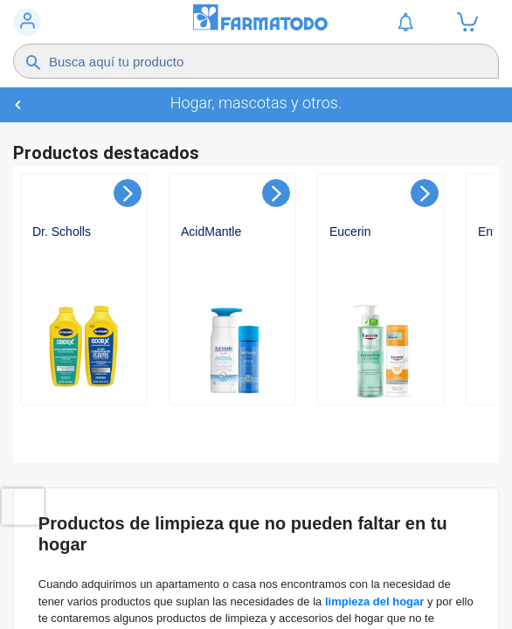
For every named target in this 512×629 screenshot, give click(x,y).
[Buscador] (245, 61)
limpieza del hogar (374, 601)
